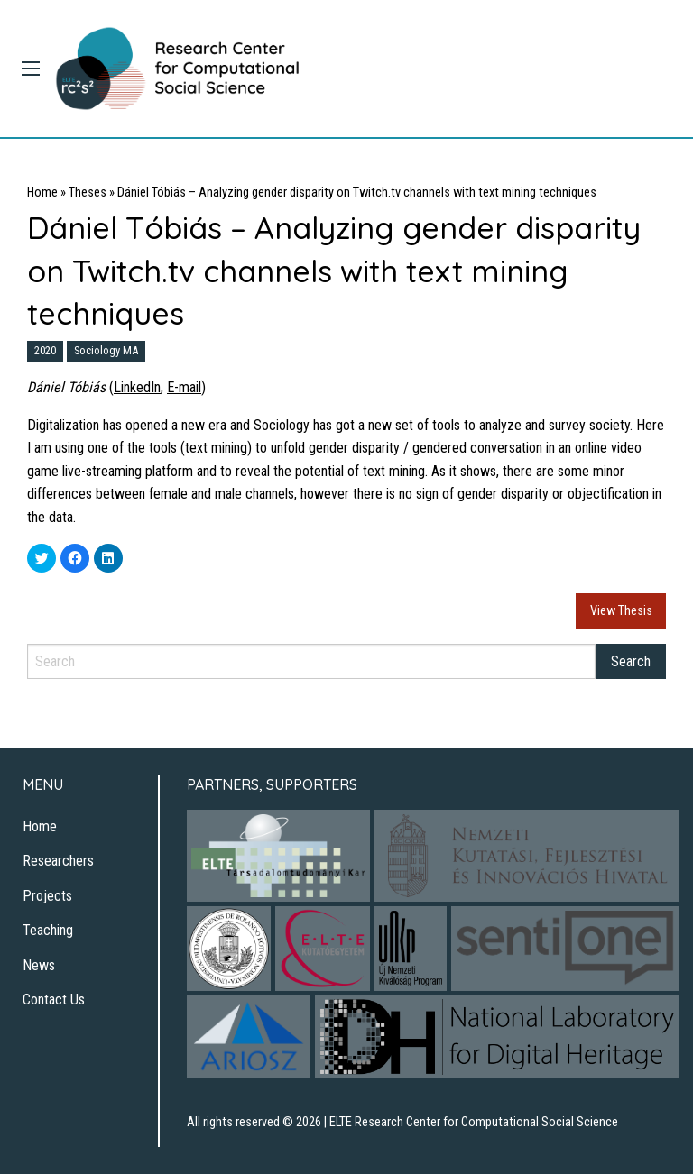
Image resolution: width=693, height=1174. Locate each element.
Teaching (48, 930)
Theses (87, 192)
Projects (47, 895)
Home (42, 192)
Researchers (58, 860)
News (39, 965)
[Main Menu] (31, 68)
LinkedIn (137, 387)
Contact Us (54, 999)
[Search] (311, 661)
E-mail (184, 387)
